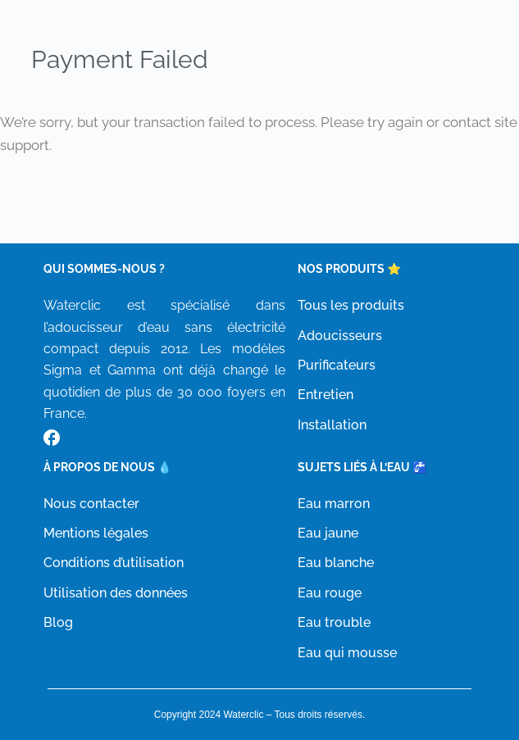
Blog (58, 622)
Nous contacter (91, 503)
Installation (332, 425)
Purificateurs (337, 365)
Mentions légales (95, 533)
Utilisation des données (115, 593)
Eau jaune (328, 533)
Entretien (325, 394)
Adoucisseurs (340, 335)
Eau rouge (330, 593)
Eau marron (334, 503)
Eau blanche (336, 562)
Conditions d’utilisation (113, 562)
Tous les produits (351, 305)
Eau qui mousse (347, 653)
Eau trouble (334, 622)
